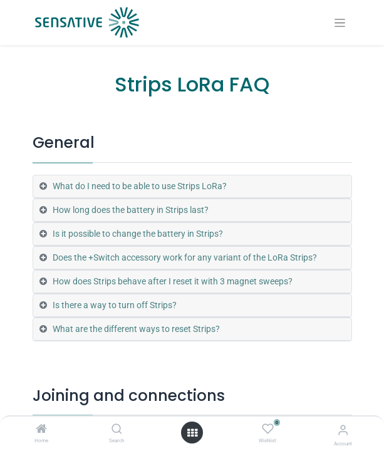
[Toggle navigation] (340, 23)
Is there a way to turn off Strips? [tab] (115, 305)
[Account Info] (343, 430)
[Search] (117, 430)
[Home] (41, 430)
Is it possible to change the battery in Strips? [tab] (138, 234)
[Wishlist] (268, 429)
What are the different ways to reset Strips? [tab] (136, 329)
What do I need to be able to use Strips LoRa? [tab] (140, 186)
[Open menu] (192, 432)
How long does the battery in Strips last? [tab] (131, 210)
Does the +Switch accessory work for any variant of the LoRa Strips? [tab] (185, 257)
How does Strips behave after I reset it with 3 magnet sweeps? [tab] (173, 281)
